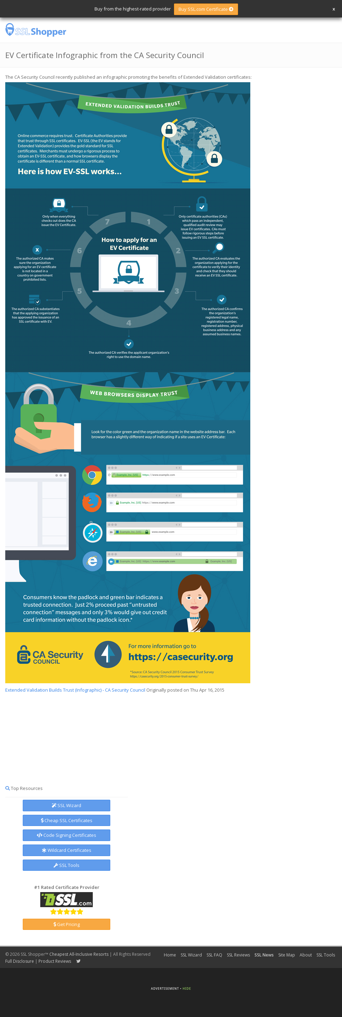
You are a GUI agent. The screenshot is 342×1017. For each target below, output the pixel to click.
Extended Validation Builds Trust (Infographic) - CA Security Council (75, 690)
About (306, 955)
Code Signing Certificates (66, 835)
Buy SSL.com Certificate (206, 9)
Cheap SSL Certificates (66, 820)
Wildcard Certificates (66, 850)
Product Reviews (55, 961)
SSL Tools (66, 865)
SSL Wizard (66, 805)
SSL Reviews (238, 955)
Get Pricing (67, 924)
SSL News (264, 955)
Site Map (286, 955)
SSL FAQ (214, 955)
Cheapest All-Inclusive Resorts (79, 954)
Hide (187, 988)
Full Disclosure (19, 961)
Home (170, 955)
